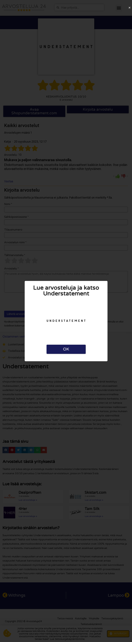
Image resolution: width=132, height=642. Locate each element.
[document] (66, 321)
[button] (129, 7)
